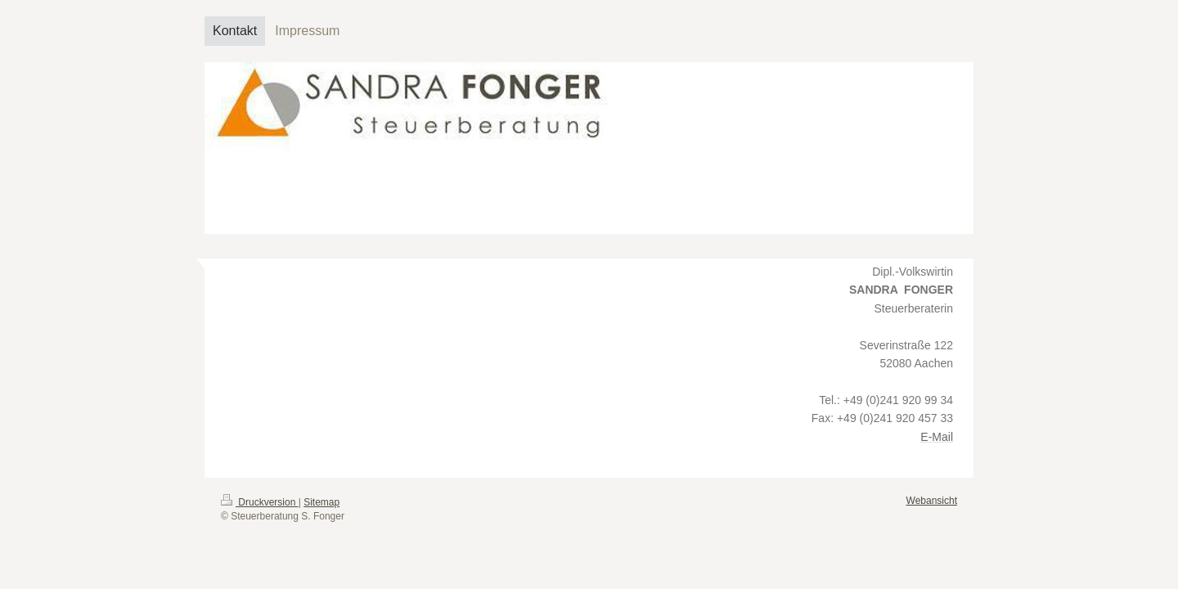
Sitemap (321, 502)
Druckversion (260, 502)
